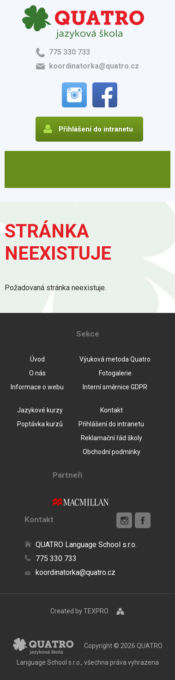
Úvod (37, 359)
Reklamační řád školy (111, 438)
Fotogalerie (115, 373)
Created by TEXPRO (79, 611)
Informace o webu (37, 387)
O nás (37, 373)
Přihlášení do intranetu (111, 424)
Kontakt (111, 410)
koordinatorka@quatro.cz (94, 66)
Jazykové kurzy (40, 410)
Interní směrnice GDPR (115, 387)
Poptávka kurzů (40, 424)
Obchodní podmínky (111, 451)
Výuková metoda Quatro (115, 359)
